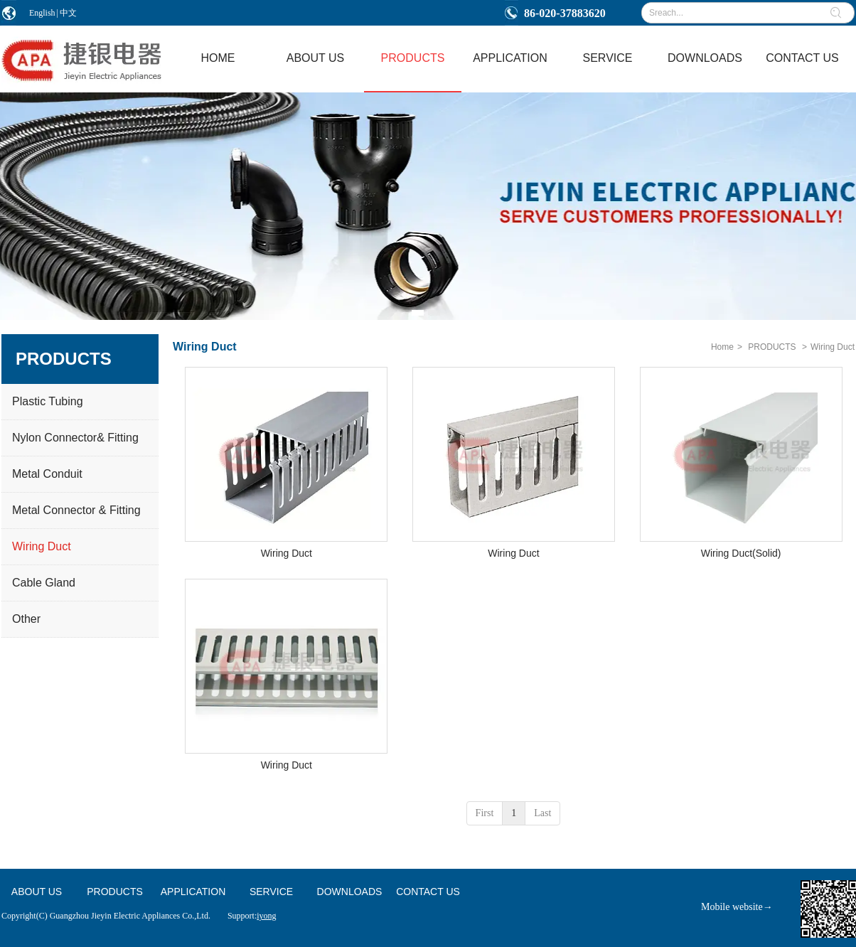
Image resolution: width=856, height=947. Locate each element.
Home (722, 347)
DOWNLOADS (349, 891)
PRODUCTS (772, 347)
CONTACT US (428, 891)
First (485, 813)
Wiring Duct (832, 347)
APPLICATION (193, 891)
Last (542, 813)
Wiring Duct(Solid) (741, 553)
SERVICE (271, 891)
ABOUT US (36, 891)
